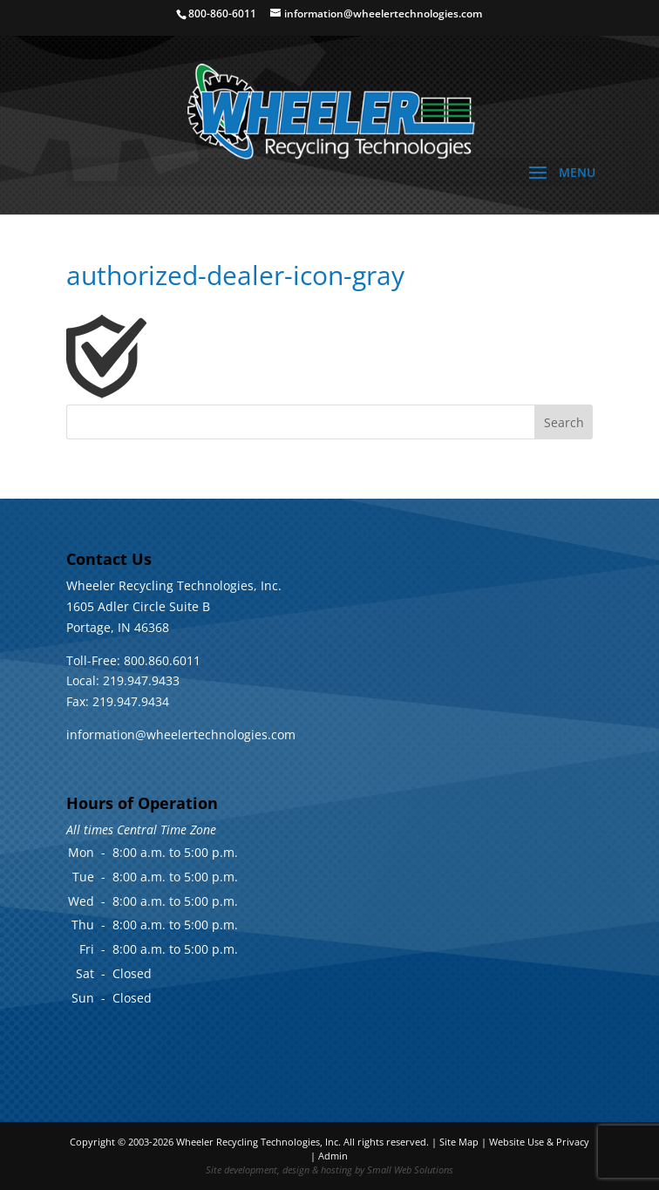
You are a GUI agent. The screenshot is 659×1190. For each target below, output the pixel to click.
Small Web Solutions (410, 1169)
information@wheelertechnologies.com (181, 734)
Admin (333, 1155)
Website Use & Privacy (539, 1141)
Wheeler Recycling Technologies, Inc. (258, 1141)
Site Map (459, 1141)
